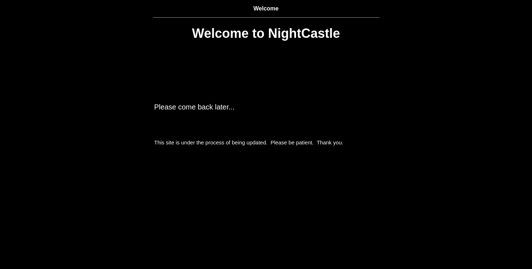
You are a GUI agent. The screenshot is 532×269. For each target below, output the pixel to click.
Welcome (266, 8)
